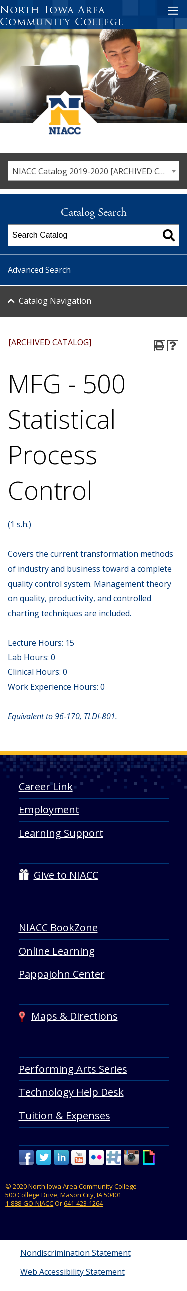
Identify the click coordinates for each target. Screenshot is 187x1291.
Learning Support (61, 833)
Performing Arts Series (73, 1069)
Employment (49, 809)
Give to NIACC (66, 875)
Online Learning (57, 951)
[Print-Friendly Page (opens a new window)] (159, 345)
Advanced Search (39, 269)
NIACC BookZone (58, 927)
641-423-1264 (83, 1203)
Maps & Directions (74, 1016)
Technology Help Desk (71, 1092)
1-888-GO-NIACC (29, 1203)
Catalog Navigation (55, 300)
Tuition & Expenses (64, 1115)
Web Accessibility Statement (72, 1271)
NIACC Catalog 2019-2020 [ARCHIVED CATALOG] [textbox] (95, 171)
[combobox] (93, 171)
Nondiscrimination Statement (75, 1252)
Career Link (46, 786)
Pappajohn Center (62, 974)
